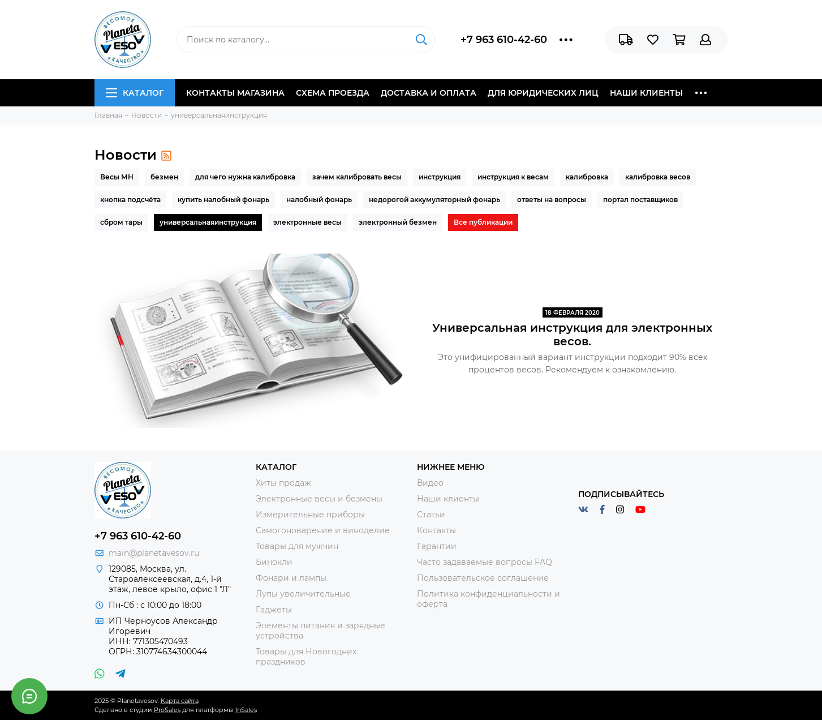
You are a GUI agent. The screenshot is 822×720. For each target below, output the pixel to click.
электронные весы (307, 222)
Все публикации (483, 222)
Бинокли (274, 562)
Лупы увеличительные (303, 594)
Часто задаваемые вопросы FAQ (484, 562)
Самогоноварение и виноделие (323, 530)
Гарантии (437, 546)
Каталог (134, 93)
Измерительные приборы (310, 514)
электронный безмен (398, 222)
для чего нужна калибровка (245, 177)
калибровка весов (657, 177)
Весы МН (117, 177)
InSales (246, 710)
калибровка (587, 177)
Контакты (436, 530)
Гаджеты (274, 610)
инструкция (440, 177)
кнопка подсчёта (130, 199)
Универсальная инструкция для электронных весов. (572, 334)
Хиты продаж (283, 483)
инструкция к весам (513, 177)
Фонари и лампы (291, 578)
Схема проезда (332, 93)
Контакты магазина (235, 93)
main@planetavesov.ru (154, 553)
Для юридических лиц (543, 93)
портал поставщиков (640, 199)
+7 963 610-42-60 (504, 39)
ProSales (167, 710)
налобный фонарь (319, 199)
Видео (430, 483)
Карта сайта (180, 701)
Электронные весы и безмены (319, 499)
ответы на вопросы (551, 199)
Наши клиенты (646, 93)
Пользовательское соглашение (483, 578)
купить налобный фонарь (223, 199)
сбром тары (121, 222)
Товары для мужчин (297, 546)
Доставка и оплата (428, 93)
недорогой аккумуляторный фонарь (434, 199)
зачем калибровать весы (357, 177)
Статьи (431, 514)
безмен (164, 177)
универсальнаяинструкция (208, 222)
